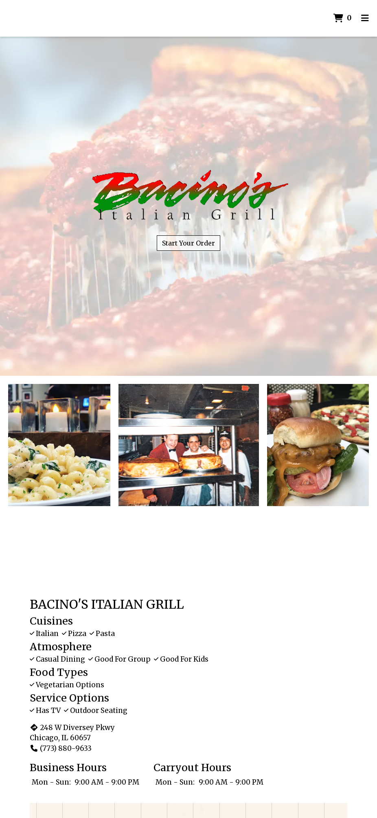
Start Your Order (188, 243)
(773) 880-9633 (61, 748)
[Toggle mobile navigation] (365, 18)
